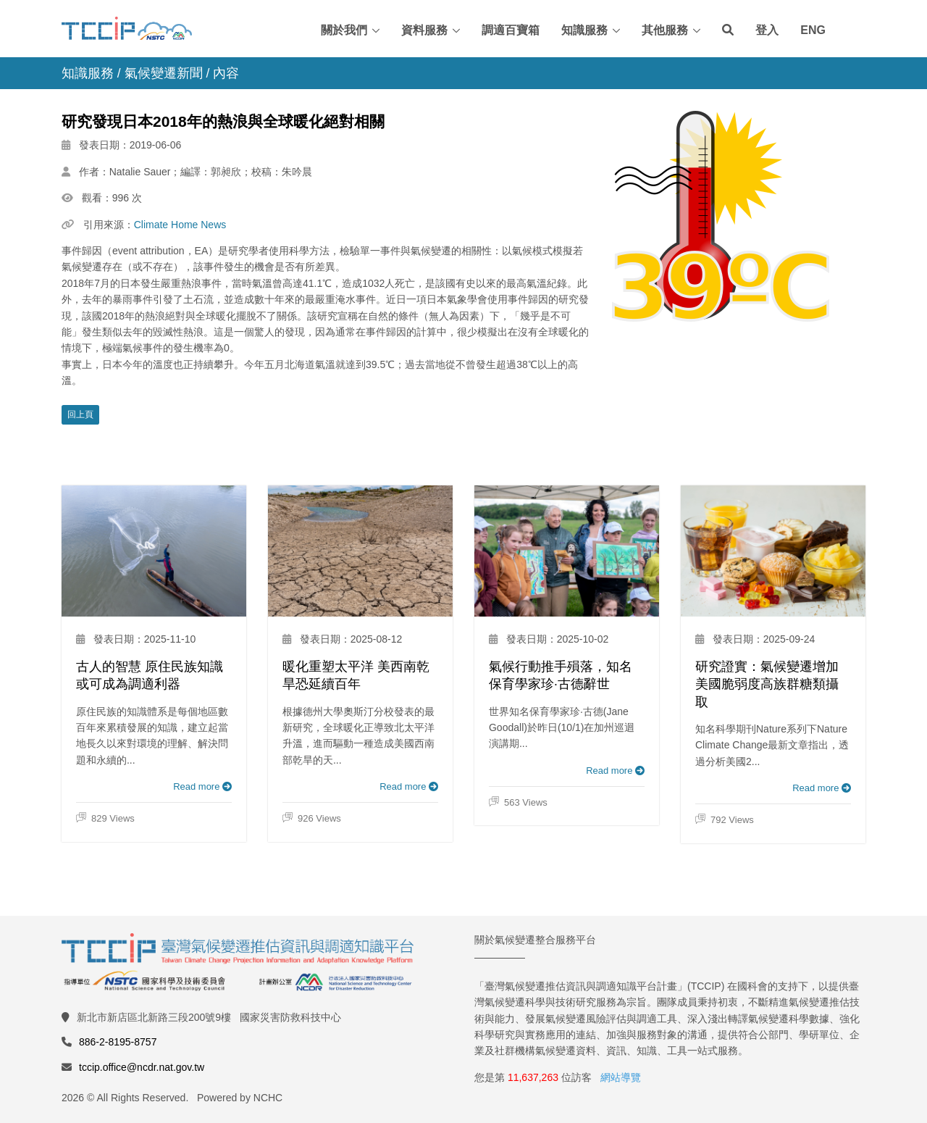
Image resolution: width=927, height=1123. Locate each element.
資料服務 (424, 30)
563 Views (518, 803)
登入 (767, 30)
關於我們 (344, 30)
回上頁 (80, 414)
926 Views (311, 818)
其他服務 (665, 30)
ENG (813, 30)
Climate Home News (180, 224)
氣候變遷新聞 (164, 73)
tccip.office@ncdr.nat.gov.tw (141, 1067)
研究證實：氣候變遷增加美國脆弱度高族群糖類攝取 (767, 684)
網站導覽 (620, 1077)
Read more (202, 786)
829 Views (105, 818)
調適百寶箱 (511, 30)
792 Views (724, 820)
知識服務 (584, 30)
